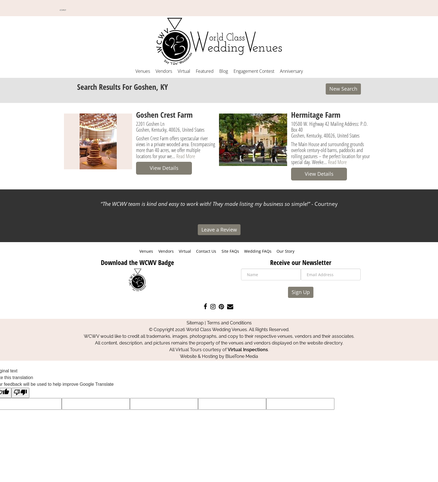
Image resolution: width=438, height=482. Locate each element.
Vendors (164, 71)
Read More (185, 156)
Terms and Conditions (229, 323)
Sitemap (195, 323)
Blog (223, 71)
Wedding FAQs (258, 251)
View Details (164, 168)
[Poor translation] (20, 393)
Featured (205, 71)
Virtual (184, 71)
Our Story (285, 251)
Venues (142, 71)
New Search (343, 88)
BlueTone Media (241, 356)
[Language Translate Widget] (63, 10)
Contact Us (206, 251)
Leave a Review (219, 229)
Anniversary (291, 71)
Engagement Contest (254, 71)
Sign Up (301, 292)
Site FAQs (230, 251)
